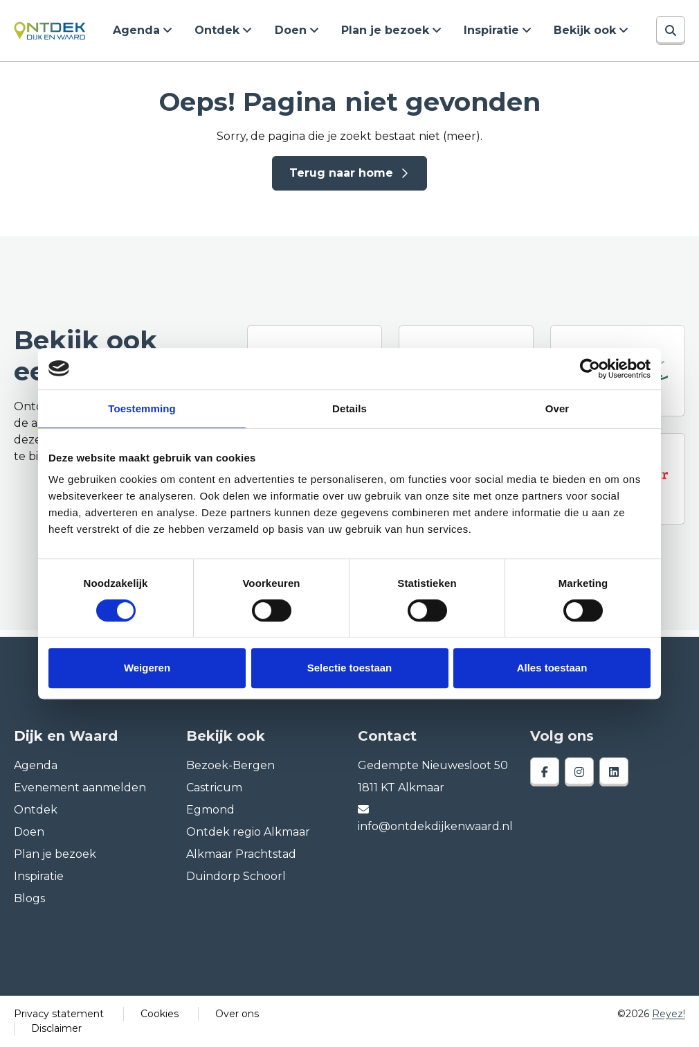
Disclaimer (56, 1028)
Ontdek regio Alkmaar (248, 831)
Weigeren (147, 668)
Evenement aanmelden (80, 787)
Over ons (237, 1014)
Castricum (214, 787)
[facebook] (544, 771)
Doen (291, 30)
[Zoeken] (670, 30)
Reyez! (668, 1014)
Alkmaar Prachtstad (241, 854)
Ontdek (217, 30)
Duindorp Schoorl (236, 876)
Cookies (159, 1014)
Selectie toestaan (349, 668)
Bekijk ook (585, 30)
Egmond (210, 809)
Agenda (137, 30)
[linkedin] (613, 771)
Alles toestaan (552, 668)
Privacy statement (59, 1014)
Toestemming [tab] (142, 408)
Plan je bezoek (385, 30)
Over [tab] (557, 408)
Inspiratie (491, 30)
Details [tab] (349, 408)
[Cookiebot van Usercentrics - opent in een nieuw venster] (590, 368)
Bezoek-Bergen (230, 765)
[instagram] (579, 771)
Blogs (29, 898)
